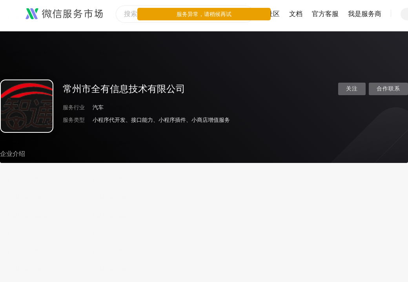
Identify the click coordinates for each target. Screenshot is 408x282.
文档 (295, 14)
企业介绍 (12, 153)
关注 (352, 89)
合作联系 (388, 89)
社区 (273, 14)
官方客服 (325, 14)
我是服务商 (364, 14)
